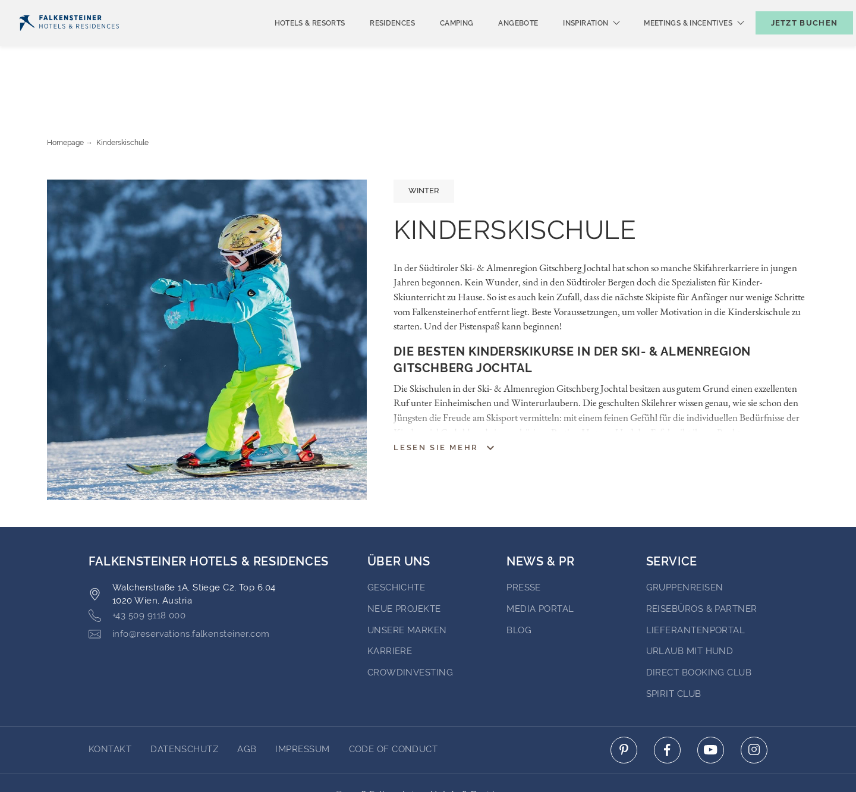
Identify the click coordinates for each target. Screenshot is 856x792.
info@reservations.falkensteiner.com (179, 588)
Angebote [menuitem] (498, 43)
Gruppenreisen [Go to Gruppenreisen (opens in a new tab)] (684, 541)
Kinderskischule (122, 97)
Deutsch (42, 10)
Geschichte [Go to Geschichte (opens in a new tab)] (396, 541)
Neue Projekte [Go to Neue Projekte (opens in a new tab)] (404, 563)
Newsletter (633, 10)
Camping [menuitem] (437, 43)
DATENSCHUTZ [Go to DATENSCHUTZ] (184, 703)
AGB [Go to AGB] (246, 703)
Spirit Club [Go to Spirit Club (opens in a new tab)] (673, 648)
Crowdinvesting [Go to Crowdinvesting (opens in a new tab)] (410, 626)
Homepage (65, 97)
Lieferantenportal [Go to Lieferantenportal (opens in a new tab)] (695, 584)
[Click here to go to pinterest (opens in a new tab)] (623, 704)
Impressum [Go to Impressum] (302, 703)
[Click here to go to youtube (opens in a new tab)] (710, 704)
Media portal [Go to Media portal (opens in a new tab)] (540, 563)
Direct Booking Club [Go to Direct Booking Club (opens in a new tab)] (699, 626)
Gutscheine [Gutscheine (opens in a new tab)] (708, 10)
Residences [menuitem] (372, 43)
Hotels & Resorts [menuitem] (290, 43)
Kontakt (826, 10)
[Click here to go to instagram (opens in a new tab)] (754, 704)
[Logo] (69, 42)
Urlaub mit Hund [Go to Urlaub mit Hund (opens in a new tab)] (690, 605)
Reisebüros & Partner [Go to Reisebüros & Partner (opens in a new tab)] (701, 563)
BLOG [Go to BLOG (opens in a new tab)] (518, 584)
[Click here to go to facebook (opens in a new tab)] (667, 704)
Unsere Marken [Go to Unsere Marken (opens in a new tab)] (407, 584)
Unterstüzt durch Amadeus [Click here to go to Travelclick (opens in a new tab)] (428, 761)
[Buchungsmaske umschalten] (792, 42)
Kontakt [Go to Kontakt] (110, 703)
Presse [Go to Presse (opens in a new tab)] (523, 541)
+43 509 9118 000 (137, 570)
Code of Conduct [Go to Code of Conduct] (393, 703)
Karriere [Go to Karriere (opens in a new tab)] (390, 605)
